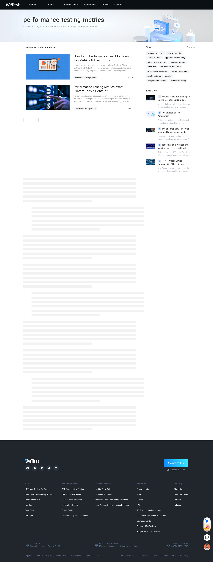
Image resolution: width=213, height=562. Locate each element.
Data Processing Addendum (162, 556)
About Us (178, 489)
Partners (177, 500)
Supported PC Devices (146, 526)
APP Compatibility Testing (73, 489)
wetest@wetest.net (177, 470)
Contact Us (176, 463)
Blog (139, 494)
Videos (140, 500)
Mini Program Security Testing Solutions (112, 505)
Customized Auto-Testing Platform (39, 494)
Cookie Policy (182, 556)
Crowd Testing (68, 510)
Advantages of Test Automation (169, 114)
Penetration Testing (70, 505)
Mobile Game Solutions (105, 489)
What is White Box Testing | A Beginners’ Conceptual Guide (174, 98)
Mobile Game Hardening (72, 500)
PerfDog (28, 505)
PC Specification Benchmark (149, 510)
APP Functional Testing (71, 494)
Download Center (144, 521)
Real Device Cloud (32, 500)
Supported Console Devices (148, 531)
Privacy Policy (142, 556)
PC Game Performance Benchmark (151, 516)
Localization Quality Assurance (75, 516)
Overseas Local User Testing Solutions (111, 500)
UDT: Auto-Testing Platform (36, 489)
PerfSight (29, 516)
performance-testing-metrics (85, 78)
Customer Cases (181, 494)
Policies (177, 505)
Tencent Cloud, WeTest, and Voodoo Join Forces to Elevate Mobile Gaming (173, 147)
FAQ (138, 505)
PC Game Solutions (103, 494)
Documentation (143, 489)
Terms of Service (127, 556)
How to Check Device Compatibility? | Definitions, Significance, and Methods (171, 163)
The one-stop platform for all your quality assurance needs (173, 130)
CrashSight (29, 510)
